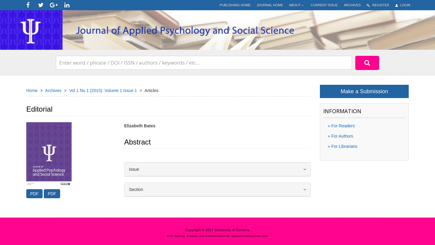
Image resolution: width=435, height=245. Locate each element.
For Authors (341, 136)
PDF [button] (34, 193)
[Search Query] (204, 63)
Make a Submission (364, 91)
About (297, 5)
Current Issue (324, 5)
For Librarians (343, 146)
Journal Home (270, 5)
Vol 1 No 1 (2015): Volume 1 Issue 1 (103, 90)
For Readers (342, 125)
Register (378, 5)
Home (31, 90)
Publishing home (235, 5)
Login (402, 5)
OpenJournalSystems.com (249, 235)
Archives (352, 5)
